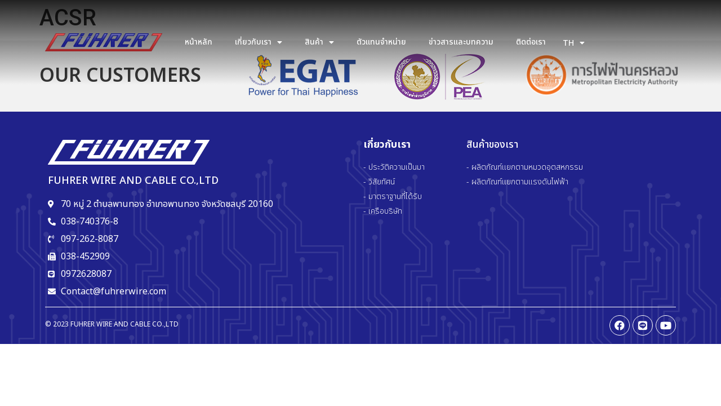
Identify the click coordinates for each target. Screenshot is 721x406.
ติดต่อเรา (531, 42)
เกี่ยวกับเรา (258, 42)
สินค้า (319, 42)
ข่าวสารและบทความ (461, 42)
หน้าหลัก (198, 42)
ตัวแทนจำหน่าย (381, 42)
